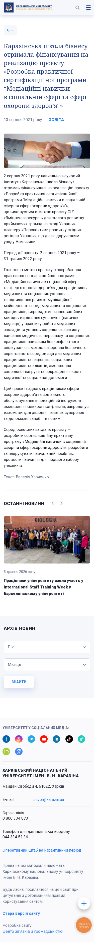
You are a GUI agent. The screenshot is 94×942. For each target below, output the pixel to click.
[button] (77, 7)
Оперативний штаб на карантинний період (42, 850)
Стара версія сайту (21, 913)
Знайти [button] (19, 682)
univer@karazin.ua (48, 799)
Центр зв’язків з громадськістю (33, 931)
